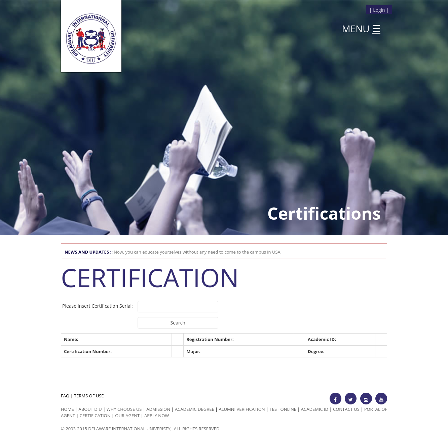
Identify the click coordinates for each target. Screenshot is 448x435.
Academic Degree (194, 409)
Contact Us (346, 409)
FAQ (65, 396)
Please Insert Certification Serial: (97, 306)
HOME (67, 409)
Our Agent (127, 415)
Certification (95, 415)
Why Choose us (124, 409)
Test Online (283, 409)
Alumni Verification (242, 409)
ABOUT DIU (90, 409)
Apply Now (156, 415)
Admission (158, 409)
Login (379, 10)
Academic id (314, 409)
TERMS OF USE (89, 396)
